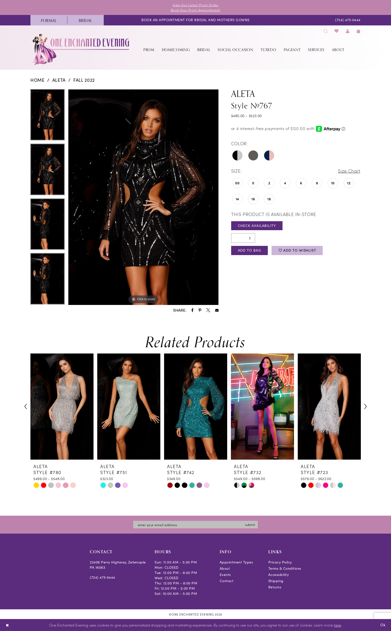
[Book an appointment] (195, 20)
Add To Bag (249, 250)
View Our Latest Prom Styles (195, 4)
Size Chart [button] (349, 171)
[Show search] (325, 31)
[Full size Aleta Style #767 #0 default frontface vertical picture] (143, 197)
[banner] (81, 49)
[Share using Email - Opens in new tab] (217, 310)
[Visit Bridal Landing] (85, 20)
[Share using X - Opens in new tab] (208, 310)
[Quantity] (243, 238)
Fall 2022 (84, 80)
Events (225, 574)
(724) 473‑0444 (102, 577)
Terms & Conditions (284, 568)
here (337, 625)
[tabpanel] (47, 116)
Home (37, 80)
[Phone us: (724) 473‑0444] (348, 20)
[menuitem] (48, 20)
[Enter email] (195, 524)
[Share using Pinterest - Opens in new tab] (199, 310)
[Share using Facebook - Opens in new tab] (192, 310)
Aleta (59, 80)
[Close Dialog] (7, 625)
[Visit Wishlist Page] (336, 31)
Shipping (276, 580)
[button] (347, 31)
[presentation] (62, 406)
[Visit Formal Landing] (48, 20)
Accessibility (278, 574)
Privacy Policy (280, 562)
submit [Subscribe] (250, 524)
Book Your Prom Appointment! (195, 9)
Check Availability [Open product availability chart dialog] (257, 225)
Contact (227, 580)
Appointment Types (236, 562)
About (225, 568)
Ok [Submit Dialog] (383, 624)
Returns (275, 586)
